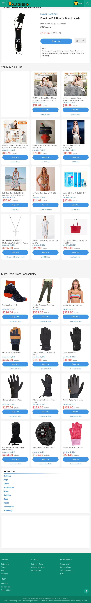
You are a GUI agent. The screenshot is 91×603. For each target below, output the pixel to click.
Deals (78, 3)
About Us (4, 583)
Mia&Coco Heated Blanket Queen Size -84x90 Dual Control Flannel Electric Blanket (44, 100)
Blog (3, 570)
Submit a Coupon (66, 570)
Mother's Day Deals (38, 567)
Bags (6, 479)
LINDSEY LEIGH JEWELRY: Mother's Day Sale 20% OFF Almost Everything (15, 242)
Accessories (9, 487)
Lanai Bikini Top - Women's (72, 305)
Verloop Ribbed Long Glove (73, 447)
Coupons (4, 573)
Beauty (6, 491)
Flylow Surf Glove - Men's (11, 352)
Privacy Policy (6, 587)
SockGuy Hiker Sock (9, 305)
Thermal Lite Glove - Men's (12, 400)
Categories (5, 564)
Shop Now (55, 41)
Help (62, 573)
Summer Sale (36, 570)
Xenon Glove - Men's (70, 352)
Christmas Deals (37, 564)
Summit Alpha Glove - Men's (73, 400)
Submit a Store (65, 567)
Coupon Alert (65, 564)
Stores (3, 567)
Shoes (6, 483)
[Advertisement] (15, 93)
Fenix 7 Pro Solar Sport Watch (43, 447)
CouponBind (44, 600)
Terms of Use (6, 590)
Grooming (8, 510)
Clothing (7, 475)
